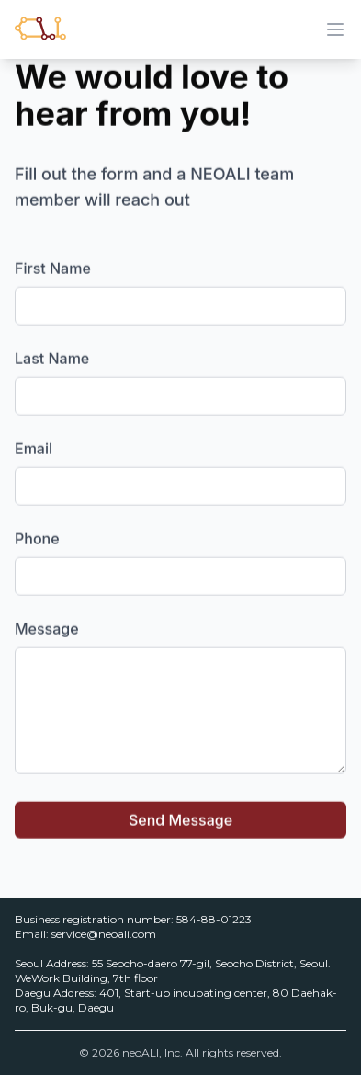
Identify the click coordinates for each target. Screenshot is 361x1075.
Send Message (180, 819)
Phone (37, 538)
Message (47, 628)
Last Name (52, 358)
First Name (53, 267)
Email (33, 448)
